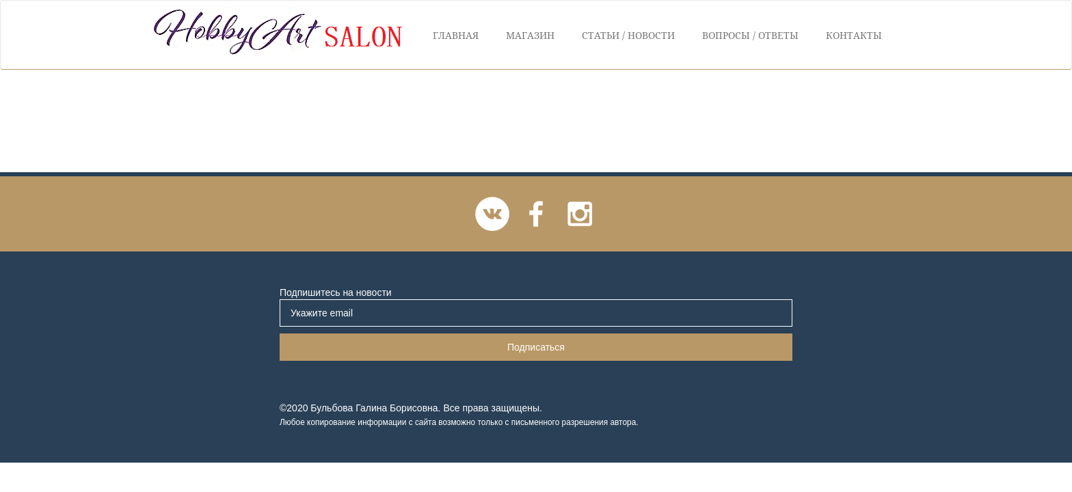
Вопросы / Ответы (750, 35)
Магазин (530, 35)
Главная (456, 35)
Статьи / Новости (628, 35)
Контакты (854, 35)
